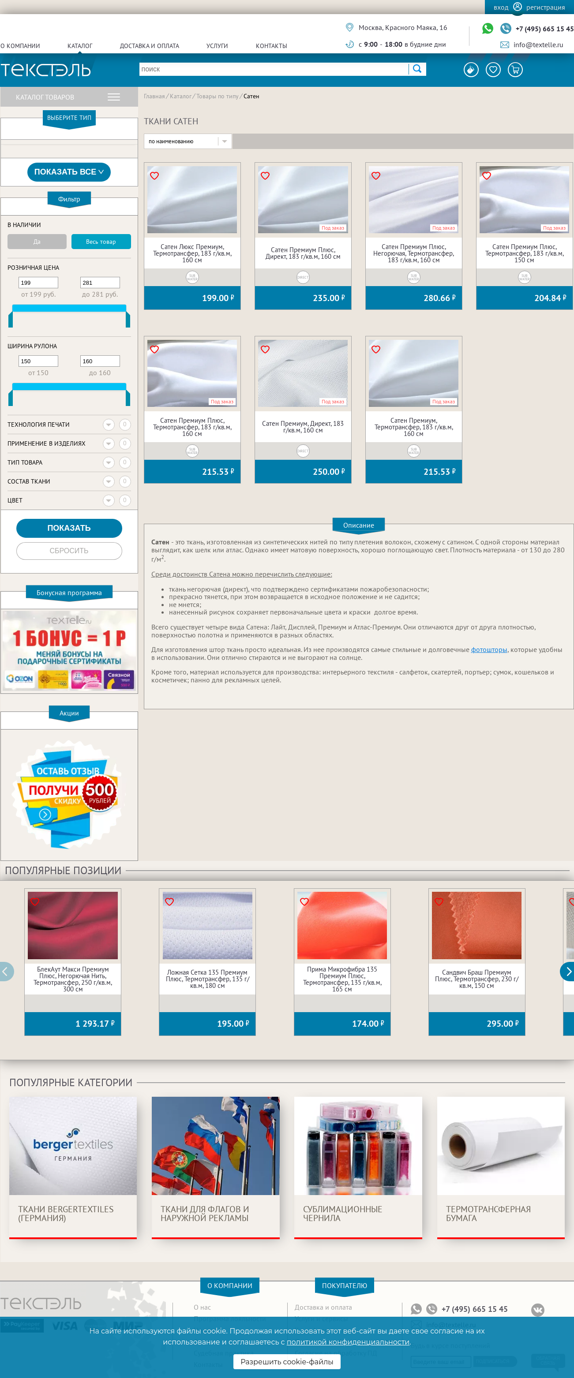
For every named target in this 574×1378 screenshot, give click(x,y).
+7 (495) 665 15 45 (545, 28)
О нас (202, 1307)
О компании (20, 46)
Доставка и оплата (149, 46)
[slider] (10, 321)
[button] (572, 971)
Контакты (271, 46)
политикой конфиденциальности (348, 1342)
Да (37, 242)
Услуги (217, 46)
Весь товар (101, 242)
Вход (501, 7)
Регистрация (545, 7)
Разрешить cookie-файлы (287, 1362)
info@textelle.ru (538, 44)
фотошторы (489, 649)
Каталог (80, 46)
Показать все (69, 172)
